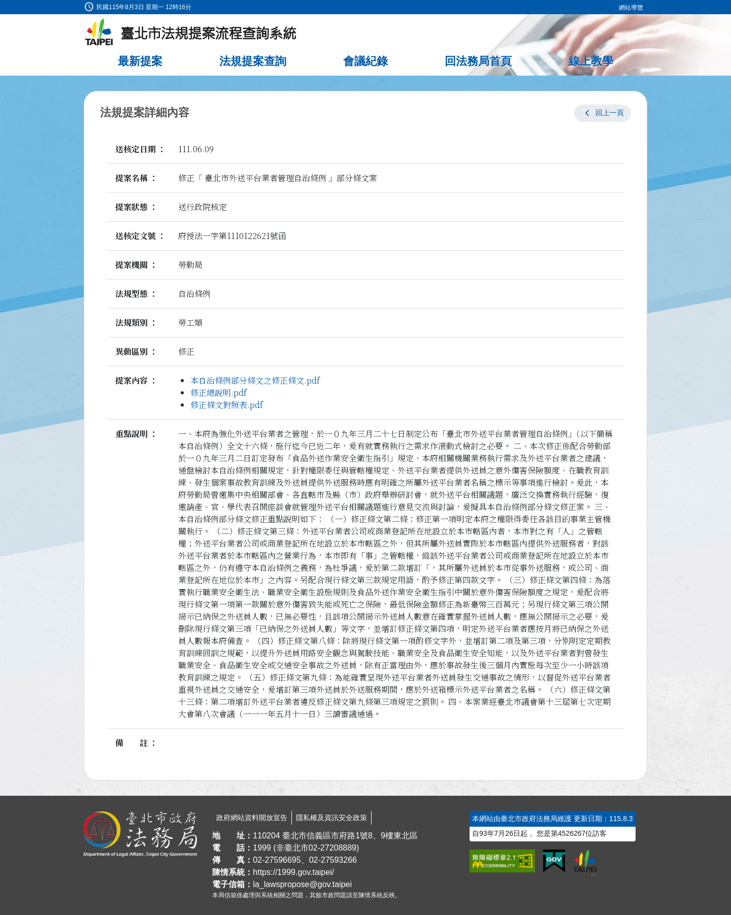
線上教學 (591, 61)
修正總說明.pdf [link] (218, 392)
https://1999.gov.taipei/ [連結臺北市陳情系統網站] (293, 872)
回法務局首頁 (478, 61)
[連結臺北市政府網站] (584, 863)
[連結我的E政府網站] (554, 861)
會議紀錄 (365, 61)
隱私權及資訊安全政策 (331, 818)
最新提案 (140, 61)
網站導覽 (631, 7)
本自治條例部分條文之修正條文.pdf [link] (255, 380)
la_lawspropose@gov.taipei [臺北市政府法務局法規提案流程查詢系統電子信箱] (302, 884)
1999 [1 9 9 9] (262, 847)
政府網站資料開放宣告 (251, 818)
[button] (602, 113)
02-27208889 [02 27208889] (332, 847)
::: (3, 6)
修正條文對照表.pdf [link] (226, 405)
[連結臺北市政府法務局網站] (140, 834)
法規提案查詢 (252, 61)
